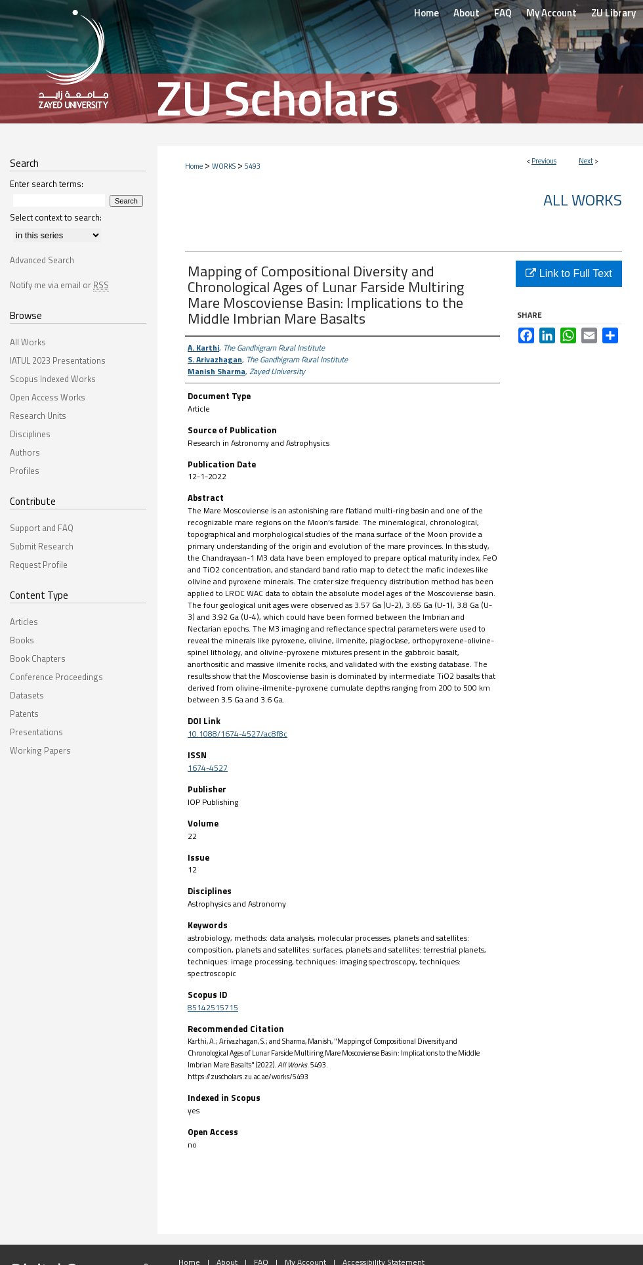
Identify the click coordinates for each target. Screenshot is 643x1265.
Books (22, 640)
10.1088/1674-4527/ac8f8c (237, 733)
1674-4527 (208, 767)
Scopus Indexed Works (53, 378)
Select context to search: (56, 217)
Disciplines (30, 433)
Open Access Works (47, 397)
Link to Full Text (569, 273)
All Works (582, 199)
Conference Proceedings (56, 676)
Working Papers (40, 750)
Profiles (24, 470)
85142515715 (213, 1007)
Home (194, 166)
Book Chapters (38, 658)
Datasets (27, 695)
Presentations (36, 732)
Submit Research (41, 546)
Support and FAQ (41, 527)
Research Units (38, 415)
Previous (543, 161)
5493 (252, 166)
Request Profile (39, 564)
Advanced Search (42, 260)
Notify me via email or (59, 284)
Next (586, 161)
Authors (25, 452)
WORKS (224, 166)
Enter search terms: (46, 183)
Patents (24, 713)
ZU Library (613, 12)
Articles (24, 621)
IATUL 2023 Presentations (58, 360)
